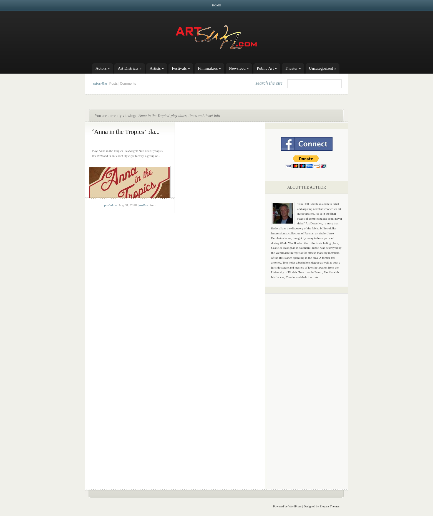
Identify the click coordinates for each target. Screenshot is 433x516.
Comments (128, 84)
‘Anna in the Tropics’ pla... (126, 131)
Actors (102, 68)
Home (216, 5)
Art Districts (130, 68)
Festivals (181, 68)
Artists (157, 68)
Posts (113, 84)
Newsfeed (239, 68)
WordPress (294, 506)
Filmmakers (209, 68)
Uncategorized (322, 68)
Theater (293, 68)
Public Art (267, 68)
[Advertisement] (306, 384)
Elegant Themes (329, 506)
